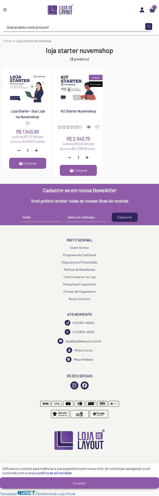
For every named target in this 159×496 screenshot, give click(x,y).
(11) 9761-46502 (79, 323)
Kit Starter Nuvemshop (78, 111)
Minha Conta (79, 350)
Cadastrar (124, 217)
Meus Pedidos (79, 359)
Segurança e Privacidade (79, 262)
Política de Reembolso (79, 269)
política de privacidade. (55, 473)
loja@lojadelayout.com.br (79, 341)
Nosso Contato (79, 299)
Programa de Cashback (79, 255)
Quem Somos (79, 247)
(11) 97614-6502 (79, 332)
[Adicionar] (36, 150)
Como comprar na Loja (79, 277)
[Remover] (19, 150)
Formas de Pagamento (80, 291)
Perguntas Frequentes (79, 284)
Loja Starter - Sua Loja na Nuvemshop (28, 114)
